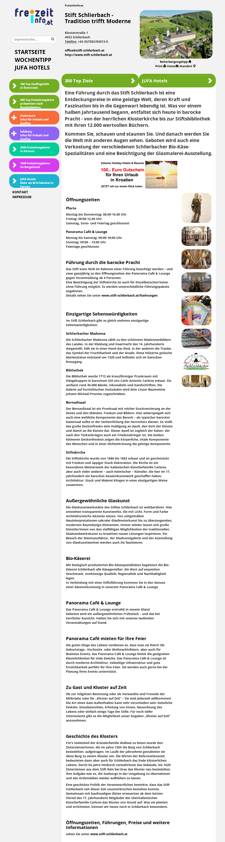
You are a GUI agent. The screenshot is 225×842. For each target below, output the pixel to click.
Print (160, 66)
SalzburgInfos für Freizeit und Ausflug (30, 135)
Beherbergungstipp (175, 61)
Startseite (30, 52)
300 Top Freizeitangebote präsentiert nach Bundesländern (32, 103)
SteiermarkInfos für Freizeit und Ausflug (30, 119)
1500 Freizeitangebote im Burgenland (30, 165)
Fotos (172, 66)
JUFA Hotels (32, 68)
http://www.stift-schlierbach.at (88, 55)
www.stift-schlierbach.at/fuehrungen (130, 295)
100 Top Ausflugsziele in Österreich (30, 86)
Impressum (21, 197)
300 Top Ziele (100, 80)
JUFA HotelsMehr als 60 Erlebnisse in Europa (32, 183)
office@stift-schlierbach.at (84, 50)
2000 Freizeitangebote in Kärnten (30, 149)
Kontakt (20, 192)
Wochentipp (33, 60)
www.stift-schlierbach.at (108, 834)
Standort (188, 66)
